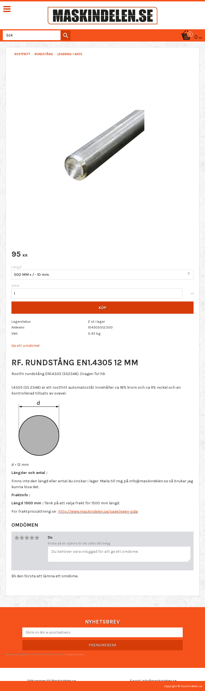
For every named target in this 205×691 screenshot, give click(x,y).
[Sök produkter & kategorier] (35, 35)
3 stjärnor (26, 537)
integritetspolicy (73, 654)
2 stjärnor (21, 537)
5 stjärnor (36, 537)
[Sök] (66, 35)
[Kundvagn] (190, 37)
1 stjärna (16, 537)
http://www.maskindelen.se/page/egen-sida (98, 511)
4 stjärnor (31, 537)
